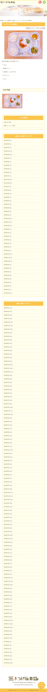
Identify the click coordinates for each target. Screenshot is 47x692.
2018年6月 (6, 271)
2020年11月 (7, 538)
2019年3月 (6, 609)
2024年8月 (6, 379)
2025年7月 (6, 340)
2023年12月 (7, 407)
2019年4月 (6, 243)
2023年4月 (6, 147)
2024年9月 (6, 375)
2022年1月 (6, 176)
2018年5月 (6, 275)
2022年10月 (7, 154)
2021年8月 (6, 506)
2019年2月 (6, 247)
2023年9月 (6, 418)
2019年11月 (7, 222)
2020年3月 (6, 567)
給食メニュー (15, 20)
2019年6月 (6, 236)
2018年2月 (6, 286)
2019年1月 (6, 250)
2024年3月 (6, 396)
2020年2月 (6, 570)
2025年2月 (6, 357)
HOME (2, 20)
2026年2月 (6, 315)
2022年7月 (6, 467)
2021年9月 (6, 503)
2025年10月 (7, 329)
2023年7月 (6, 425)
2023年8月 (6, 144)
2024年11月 (7, 368)
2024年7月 (6, 382)
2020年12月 (7, 535)
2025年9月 (6, 332)
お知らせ (6, 122)
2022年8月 (6, 161)
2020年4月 (6, 563)
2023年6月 (6, 428)
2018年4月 (6, 279)
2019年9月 (6, 588)
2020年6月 (6, 208)
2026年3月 (6, 311)
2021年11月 (7, 496)
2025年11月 (7, 325)
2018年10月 (7, 261)
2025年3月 (6, 354)
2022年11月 (7, 453)
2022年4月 (6, 168)
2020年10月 (7, 542)
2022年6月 (6, 471)
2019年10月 (7, 225)
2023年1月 (6, 446)
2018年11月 (7, 257)
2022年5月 (6, 165)
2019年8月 (6, 229)
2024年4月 (6, 140)
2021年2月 (6, 528)
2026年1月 (6, 318)
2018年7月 (6, 638)
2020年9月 (6, 197)
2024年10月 (7, 371)
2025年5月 (6, 347)
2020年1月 (6, 215)
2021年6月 (6, 513)
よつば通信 (8, 20)
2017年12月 (7, 293)
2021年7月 (6, 186)
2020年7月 (6, 204)
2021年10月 (7, 183)
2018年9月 (6, 264)
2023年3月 (6, 439)
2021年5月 (6, 517)
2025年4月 (6, 350)
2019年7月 (6, 232)
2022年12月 (7, 151)
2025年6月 (6, 343)
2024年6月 (6, 386)
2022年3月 (6, 482)
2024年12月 (7, 364)
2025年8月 (6, 336)
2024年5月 (6, 389)
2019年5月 (6, 239)
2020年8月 (6, 200)
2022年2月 (6, 172)
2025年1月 (6, 361)
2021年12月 (7, 179)
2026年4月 (6, 308)
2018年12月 (7, 254)
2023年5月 (6, 432)
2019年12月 (7, 218)
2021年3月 (6, 193)
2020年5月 (6, 211)
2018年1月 (6, 289)
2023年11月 (7, 411)
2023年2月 (6, 442)
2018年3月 (6, 282)
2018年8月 (6, 268)
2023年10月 (7, 414)
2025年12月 (7, 322)
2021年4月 (6, 190)
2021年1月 (6, 531)
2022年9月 (6, 158)
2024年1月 (6, 403)
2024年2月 (6, 400)
